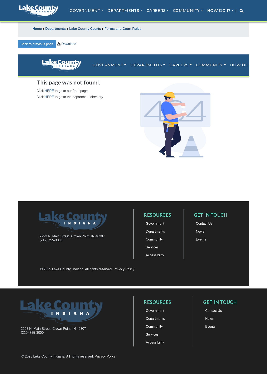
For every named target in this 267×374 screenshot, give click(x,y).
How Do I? (218, 10)
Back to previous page (36, 44)
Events (210, 326)
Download (68, 44)
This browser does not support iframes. (133, 170)
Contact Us (213, 310)
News (209, 318)
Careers (156, 10)
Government (85, 10)
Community (186, 10)
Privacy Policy (105, 356)
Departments (123, 10)
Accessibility (155, 342)
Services (152, 334)
